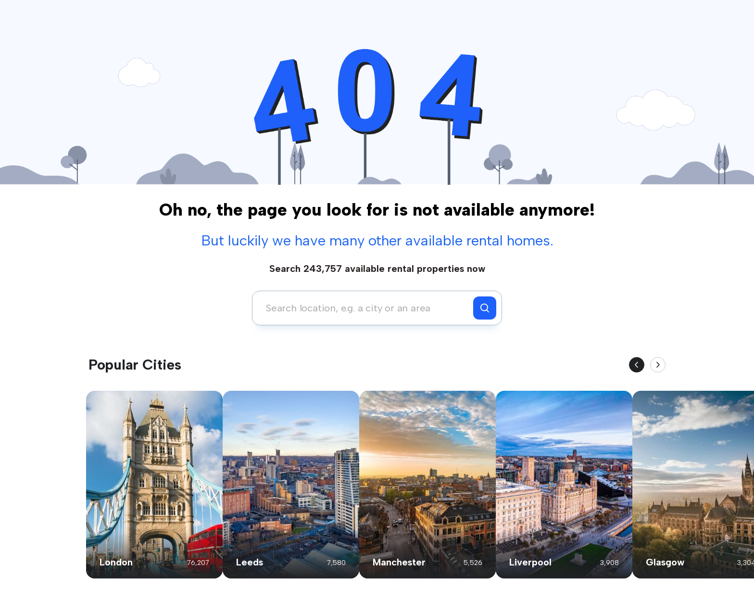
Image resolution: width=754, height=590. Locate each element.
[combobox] (365, 308)
